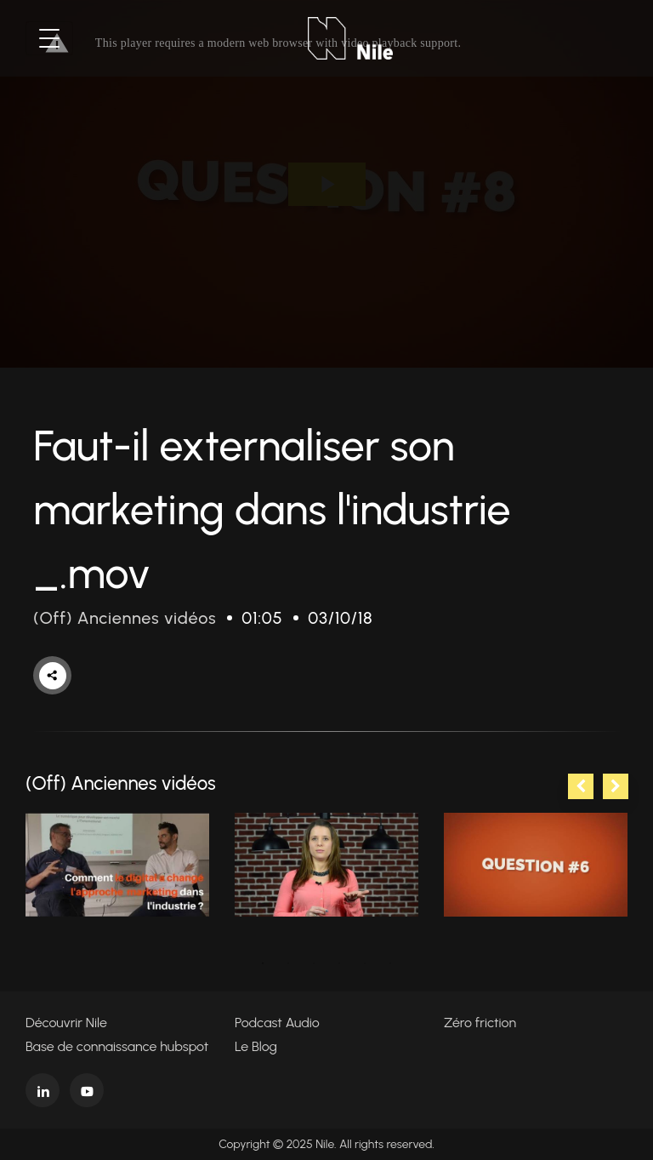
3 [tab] (313, 963)
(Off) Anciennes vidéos (124, 618)
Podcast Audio (277, 1022)
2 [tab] (288, 963)
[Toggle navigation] (49, 38)
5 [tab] (364, 963)
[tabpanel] (117, 865)
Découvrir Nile (66, 1022)
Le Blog (256, 1046)
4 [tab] (339, 963)
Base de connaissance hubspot (117, 1046)
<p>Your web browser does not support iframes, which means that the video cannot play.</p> (326, 184)
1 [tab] (262, 963)
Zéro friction (480, 1022)
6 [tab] (390, 963)
